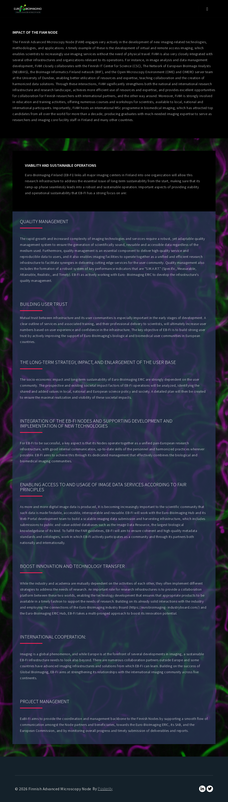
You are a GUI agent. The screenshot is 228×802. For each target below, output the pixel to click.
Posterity (105, 788)
